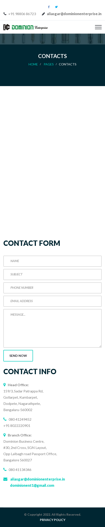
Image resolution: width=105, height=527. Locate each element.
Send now (18, 355)
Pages (49, 64)
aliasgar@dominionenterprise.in (37, 479)
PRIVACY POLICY (52, 520)
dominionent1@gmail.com (32, 485)
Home (33, 64)
